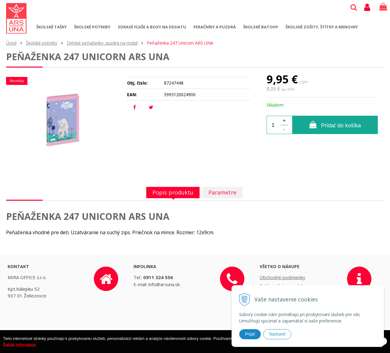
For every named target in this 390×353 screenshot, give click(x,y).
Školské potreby (92, 27)
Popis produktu (172, 192)
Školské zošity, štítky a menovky (321, 27)
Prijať (250, 334)
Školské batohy (260, 27)
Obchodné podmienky (282, 277)
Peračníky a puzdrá (214, 27)
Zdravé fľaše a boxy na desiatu (152, 27)
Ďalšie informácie (19, 348)
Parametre (222, 192)
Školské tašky (51, 27)
